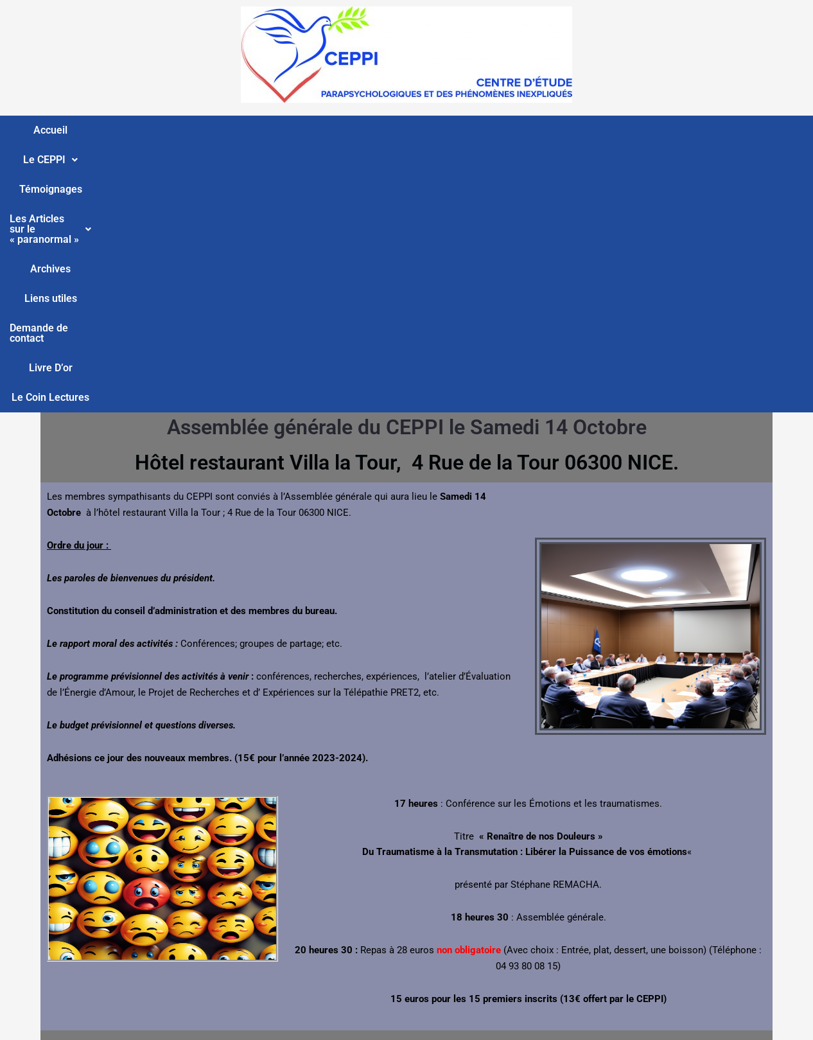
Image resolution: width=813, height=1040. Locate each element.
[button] (96, 130)
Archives (431, 130)
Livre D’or (679, 130)
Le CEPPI (96, 130)
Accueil (32, 130)
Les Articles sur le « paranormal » (308, 130)
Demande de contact (590, 130)
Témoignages (174, 130)
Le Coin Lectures (759, 130)
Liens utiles (497, 130)
